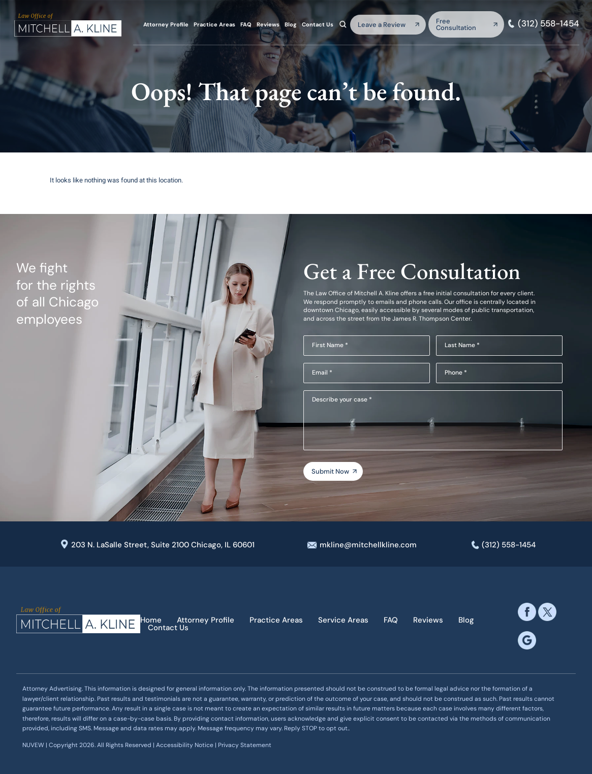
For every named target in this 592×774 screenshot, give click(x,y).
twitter (547, 612)
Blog (291, 24)
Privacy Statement (244, 745)
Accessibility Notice (185, 745)
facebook (527, 612)
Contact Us (317, 24)
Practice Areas (214, 24)
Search (343, 24)
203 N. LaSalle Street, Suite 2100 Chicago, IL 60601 (163, 545)
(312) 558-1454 (548, 23)
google (527, 640)
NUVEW (33, 745)
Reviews (268, 24)
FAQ (246, 24)
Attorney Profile (166, 24)
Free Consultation (456, 24)
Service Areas (343, 620)
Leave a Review (382, 24)
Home (151, 620)
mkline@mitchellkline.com (368, 545)
